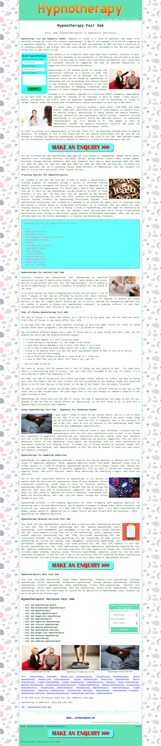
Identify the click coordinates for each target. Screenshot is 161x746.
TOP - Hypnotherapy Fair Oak (36, 707)
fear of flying (34, 317)
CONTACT (124, 19)
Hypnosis (110, 682)
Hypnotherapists (95, 682)
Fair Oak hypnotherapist (46, 524)
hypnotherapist (62, 121)
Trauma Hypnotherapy (48, 682)
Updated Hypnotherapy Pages (55, 726)
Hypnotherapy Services (80, 690)
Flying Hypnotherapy (85, 679)
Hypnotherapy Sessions (33, 693)
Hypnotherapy (102, 690)
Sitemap (22, 726)
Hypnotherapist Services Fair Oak (47, 599)
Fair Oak (71, 156)
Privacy (138, 726)
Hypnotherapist (104, 693)
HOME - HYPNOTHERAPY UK (80, 718)
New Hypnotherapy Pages (36, 726)
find (29, 580)
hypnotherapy (97, 79)
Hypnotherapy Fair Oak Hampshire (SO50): (44, 39)
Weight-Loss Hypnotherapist (76, 677)
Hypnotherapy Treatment (43, 677)
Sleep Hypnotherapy (128, 682)
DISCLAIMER (134, 19)
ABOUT (117, 19)
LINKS (110, 19)
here (55, 593)
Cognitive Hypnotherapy (51, 690)
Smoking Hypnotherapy (32, 685)
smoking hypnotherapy (99, 527)
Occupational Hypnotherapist (113, 677)
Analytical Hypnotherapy (115, 679)
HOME (103, 19)
